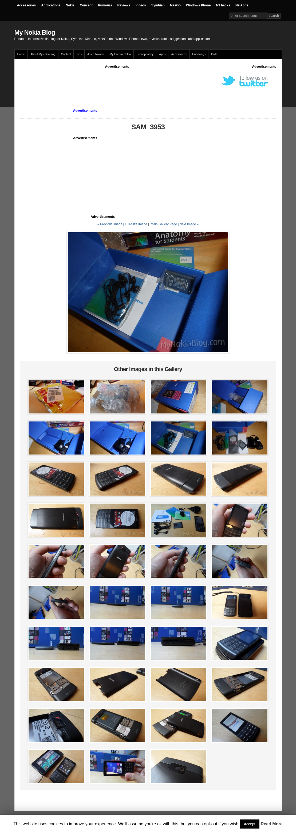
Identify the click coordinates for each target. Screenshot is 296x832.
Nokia (70, 5)
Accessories (26, 5)
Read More (272, 824)
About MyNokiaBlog (43, 54)
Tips (79, 54)
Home (21, 54)
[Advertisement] (117, 81)
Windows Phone (198, 5)
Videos (141, 5)
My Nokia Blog (34, 32)
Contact (66, 54)
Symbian (158, 5)
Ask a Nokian (95, 54)
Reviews (123, 5)
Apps (162, 54)
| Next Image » (188, 224)
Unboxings (199, 54)
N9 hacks (223, 5)
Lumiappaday (144, 54)
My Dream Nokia (120, 54)
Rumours (105, 5)
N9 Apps (241, 5)
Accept (249, 824)
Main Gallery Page (164, 224)
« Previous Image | (111, 224)
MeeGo (175, 5)
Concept (86, 5)
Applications (50, 5)
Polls (214, 54)
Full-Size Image (136, 224)
